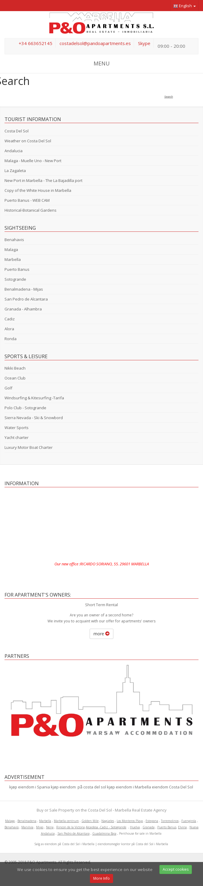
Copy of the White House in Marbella (38, 190)
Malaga (11, 249)
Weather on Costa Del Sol (28, 141)
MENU (102, 63)
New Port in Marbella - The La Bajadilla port (43, 180)
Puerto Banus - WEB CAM (27, 200)
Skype (144, 43)
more (101, 634)
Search (168, 96)
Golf (8, 388)
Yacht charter (17, 437)
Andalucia (14, 150)
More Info (101, 878)
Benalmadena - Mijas (24, 289)
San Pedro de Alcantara (26, 299)
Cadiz (10, 319)
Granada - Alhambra (23, 309)
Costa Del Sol (17, 131)
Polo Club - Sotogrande (25, 407)
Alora (9, 328)
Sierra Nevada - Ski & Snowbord (34, 417)
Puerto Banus (17, 269)
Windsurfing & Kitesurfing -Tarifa (34, 398)
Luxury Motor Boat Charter (29, 447)
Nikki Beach (15, 368)
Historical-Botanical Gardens (31, 210)
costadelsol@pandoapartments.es (95, 43)
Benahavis (14, 239)
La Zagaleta (15, 170)
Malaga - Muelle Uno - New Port (33, 160)
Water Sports (17, 427)
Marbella (13, 259)
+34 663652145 (35, 43)
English (184, 6)
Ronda (11, 338)
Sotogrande (15, 279)
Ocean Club (15, 378)
